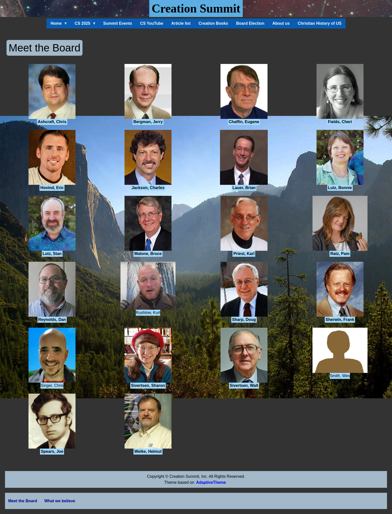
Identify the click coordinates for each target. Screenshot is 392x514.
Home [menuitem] (57, 24)
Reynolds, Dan (52, 319)
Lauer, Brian (244, 188)
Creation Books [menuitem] (213, 23)
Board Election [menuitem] (250, 23)
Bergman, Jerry (147, 122)
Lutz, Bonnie (340, 188)
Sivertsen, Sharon (148, 385)
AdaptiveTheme (211, 482)
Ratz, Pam (339, 254)
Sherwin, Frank (340, 319)
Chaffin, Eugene (244, 122)
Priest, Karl (244, 254)
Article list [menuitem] (180, 23)
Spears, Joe (52, 451)
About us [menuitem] (281, 23)
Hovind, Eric (52, 188)
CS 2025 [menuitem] (83, 24)
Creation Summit (196, 8)
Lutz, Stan (52, 254)
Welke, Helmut (148, 451)
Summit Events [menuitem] (117, 23)
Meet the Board (22, 501)
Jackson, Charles (148, 188)
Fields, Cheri (340, 122)
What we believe (59, 501)
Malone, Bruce (148, 254)
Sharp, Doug (244, 319)
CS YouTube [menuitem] (151, 23)
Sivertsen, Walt (244, 385)
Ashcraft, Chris (52, 122)
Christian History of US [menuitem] (320, 23)
